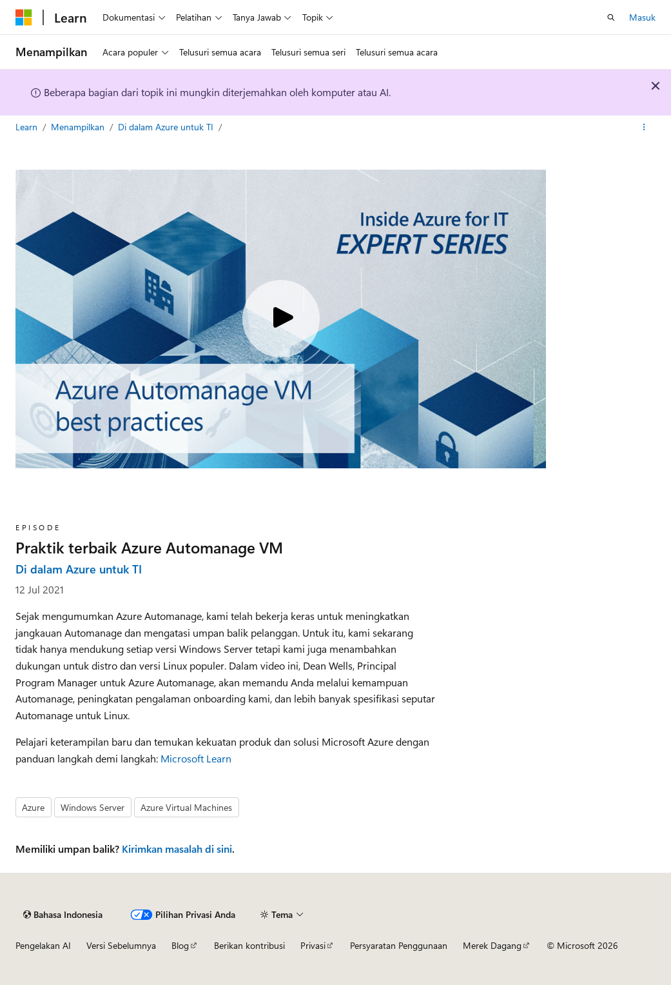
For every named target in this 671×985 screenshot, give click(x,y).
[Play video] (281, 318)
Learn (27, 127)
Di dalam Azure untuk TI (167, 127)
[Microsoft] (23, 17)
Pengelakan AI (43, 945)
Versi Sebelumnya (121, 945)
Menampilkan (79, 127)
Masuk (642, 17)
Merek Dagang (492, 945)
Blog (180, 945)
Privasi (313, 945)
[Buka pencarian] (611, 17)
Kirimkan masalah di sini (177, 848)
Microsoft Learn (195, 758)
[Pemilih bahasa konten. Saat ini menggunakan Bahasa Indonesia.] (62, 914)
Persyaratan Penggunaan (398, 945)
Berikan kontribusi (249, 945)
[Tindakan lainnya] (644, 127)
